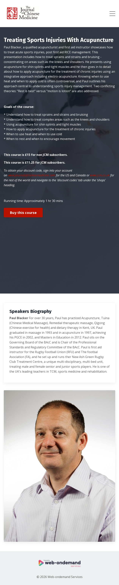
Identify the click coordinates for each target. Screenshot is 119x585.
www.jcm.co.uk (100, 175)
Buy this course (23, 212)
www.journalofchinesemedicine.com (31, 175)
